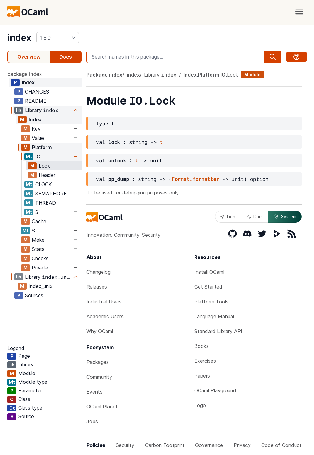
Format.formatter (195, 179)
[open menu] (299, 12)
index (19, 37)
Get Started (208, 287)
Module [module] (252, 74)
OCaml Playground (215, 390)
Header (47, 175)
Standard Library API (218, 331)
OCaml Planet (102, 406)
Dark (255, 216)
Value (38, 138)
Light (228, 216)
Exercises (205, 361)
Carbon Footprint (165, 445)
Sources (34, 295)
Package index (104, 75)
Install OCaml (209, 272)
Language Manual (214, 316)
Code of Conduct (281, 445)
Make (38, 240)
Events (94, 392)
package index (24, 74)
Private (40, 268)
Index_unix (40, 286)
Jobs (92, 421)
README (35, 101)
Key (36, 129)
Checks (40, 258)
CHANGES (37, 92)
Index (34, 119)
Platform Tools (211, 301)
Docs (65, 57)
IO (37, 156)
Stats (38, 249)
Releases (96, 287)
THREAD (45, 203)
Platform (42, 147)
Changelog (98, 272)
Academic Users (105, 316)
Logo (200, 405)
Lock (44, 166)
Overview (28, 57)
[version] (57, 37)
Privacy (242, 445)
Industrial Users (104, 301)
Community (99, 377)
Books (201, 346)
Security (125, 445)
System (284, 216)
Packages (97, 362)
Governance (209, 445)
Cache (39, 221)
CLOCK (43, 184)
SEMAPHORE (51, 193)
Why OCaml (99, 331)
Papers (202, 376)
